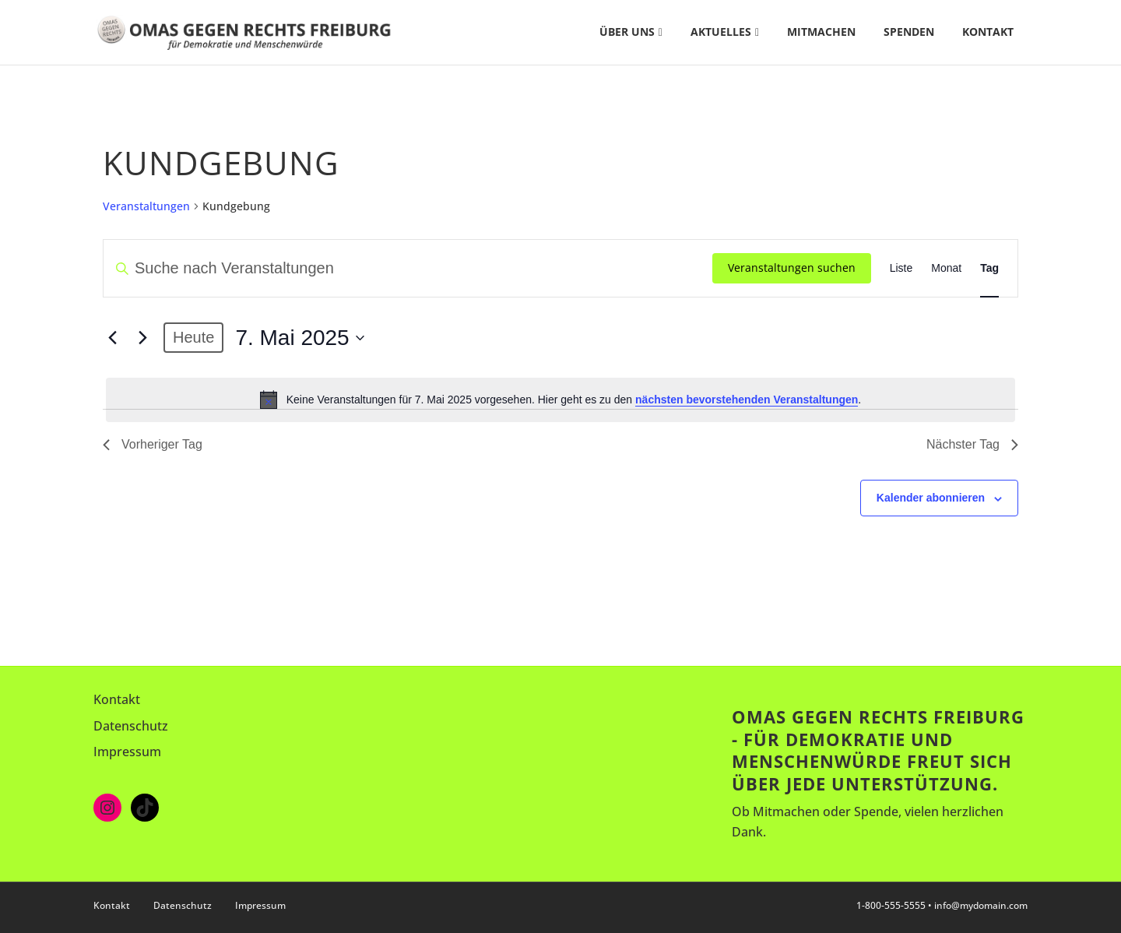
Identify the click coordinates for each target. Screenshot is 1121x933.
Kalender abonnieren (931, 497)
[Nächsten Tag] (142, 338)
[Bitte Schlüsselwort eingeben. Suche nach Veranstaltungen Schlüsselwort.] (408, 268)
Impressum (127, 751)
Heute (193, 337)
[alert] (560, 399)
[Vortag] (112, 338)
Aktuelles (721, 31)
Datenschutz (130, 725)
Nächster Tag (972, 444)
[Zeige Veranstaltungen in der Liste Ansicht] (901, 268)
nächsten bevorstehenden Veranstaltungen (746, 399)
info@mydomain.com (981, 905)
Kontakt (988, 31)
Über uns (627, 31)
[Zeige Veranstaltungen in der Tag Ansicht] (989, 268)
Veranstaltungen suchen (792, 267)
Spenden (909, 31)
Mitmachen (821, 31)
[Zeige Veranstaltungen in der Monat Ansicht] (946, 268)
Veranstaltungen (146, 206)
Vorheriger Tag (152, 444)
